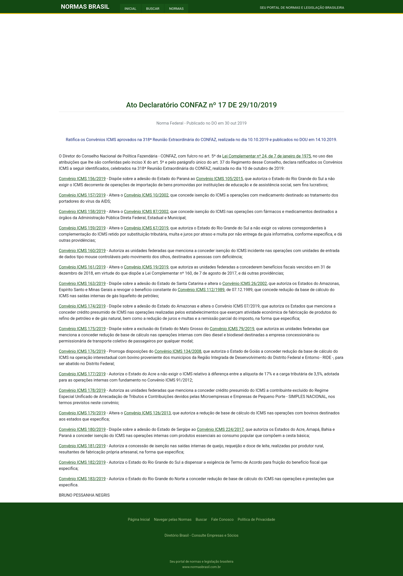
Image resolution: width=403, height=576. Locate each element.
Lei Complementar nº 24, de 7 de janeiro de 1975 (266, 156)
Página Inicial (139, 519)
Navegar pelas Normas (172, 519)
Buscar (201, 519)
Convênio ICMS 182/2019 (82, 462)
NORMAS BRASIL (85, 6)
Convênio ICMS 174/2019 (82, 306)
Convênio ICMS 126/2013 (147, 413)
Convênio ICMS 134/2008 (177, 351)
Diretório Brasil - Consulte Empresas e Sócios (201, 535)
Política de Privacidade (256, 519)
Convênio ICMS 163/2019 (82, 283)
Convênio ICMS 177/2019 (82, 373)
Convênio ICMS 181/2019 (82, 445)
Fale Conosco (222, 519)
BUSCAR (152, 8)
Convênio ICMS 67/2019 (146, 228)
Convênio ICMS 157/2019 (82, 195)
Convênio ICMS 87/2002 (146, 211)
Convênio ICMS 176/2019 (82, 351)
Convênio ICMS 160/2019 (82, 250)
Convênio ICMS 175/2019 (82, 328)
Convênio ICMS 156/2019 (82, 178)
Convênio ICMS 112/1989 (201, 289)
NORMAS (176, 8)
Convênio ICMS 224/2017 (220, 429)
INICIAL (130, 8)
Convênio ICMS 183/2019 (82, 478)
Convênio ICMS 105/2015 (219, 178)
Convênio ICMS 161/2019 (82, 267)
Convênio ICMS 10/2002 (146, 195)
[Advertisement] (201, 52)
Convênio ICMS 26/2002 (244, 283)
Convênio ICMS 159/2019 (82, 228)
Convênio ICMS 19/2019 (146, 267)
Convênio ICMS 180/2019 (82, 429)
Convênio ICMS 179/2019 (82, 413)
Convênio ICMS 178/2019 (82, 390)
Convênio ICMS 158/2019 (82, 211)
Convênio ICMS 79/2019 (232, 328)
